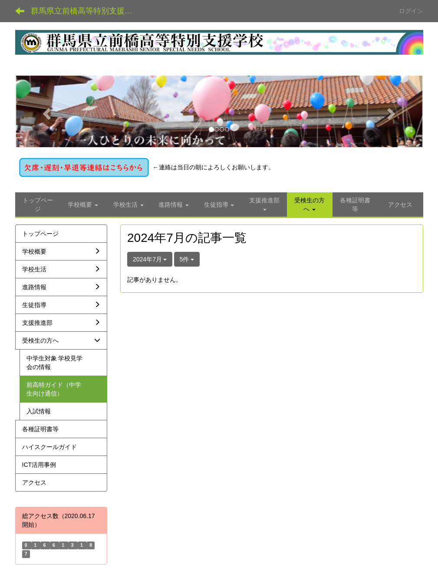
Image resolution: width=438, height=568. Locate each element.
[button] (45, 112)
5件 (187, 259)
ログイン (411, 10)
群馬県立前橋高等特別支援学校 (85, 11)
